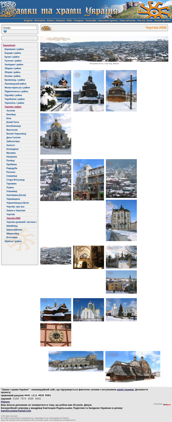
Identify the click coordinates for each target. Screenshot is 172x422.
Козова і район (13, 76)
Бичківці (11, 114)
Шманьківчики (14, 229)
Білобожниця (13, 126)
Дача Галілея (13, 137)
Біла (8, 118)
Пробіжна (11, 164)
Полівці (10, 160)
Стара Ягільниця (15, 180)
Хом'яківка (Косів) (16, 195)
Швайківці (12, 226)
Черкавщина (13, 199)
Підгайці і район (13, 95)
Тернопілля (9, 45)
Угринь (10, 187)
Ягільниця (12, 237)
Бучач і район (12, 57)
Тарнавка (11, 183)
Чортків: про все (15, 206)
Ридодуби (11, 168)
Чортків (10, 214)
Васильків (12, 130)
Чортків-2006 (13, 218)
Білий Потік (12, 122)
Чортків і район (13, 107)
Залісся (10, 145)
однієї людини (125, 389)
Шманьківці (12, 233)
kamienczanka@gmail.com (16, 410)
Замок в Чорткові (15, 210)
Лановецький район (15, 83)
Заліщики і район (14, 64)
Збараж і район (13, 68)
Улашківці (11, 191)
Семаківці (11, 176)
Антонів (10, 110)
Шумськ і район (13, 241)
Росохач (10, 172)
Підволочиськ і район (16, 91)
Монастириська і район (17, 87)
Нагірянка (11, 156)
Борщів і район (13, 53)
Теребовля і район (15, 99)
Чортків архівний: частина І (21, 222)
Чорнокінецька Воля (17, 203)
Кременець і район (15, 80)
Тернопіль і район (14, 103)
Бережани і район (14, 49)
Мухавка (11, 153)
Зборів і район (12, 72)
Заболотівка (13, 141)
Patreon (5, 401)
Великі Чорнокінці (16, 133)
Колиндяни (12, 149)
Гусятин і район (13, 60)
